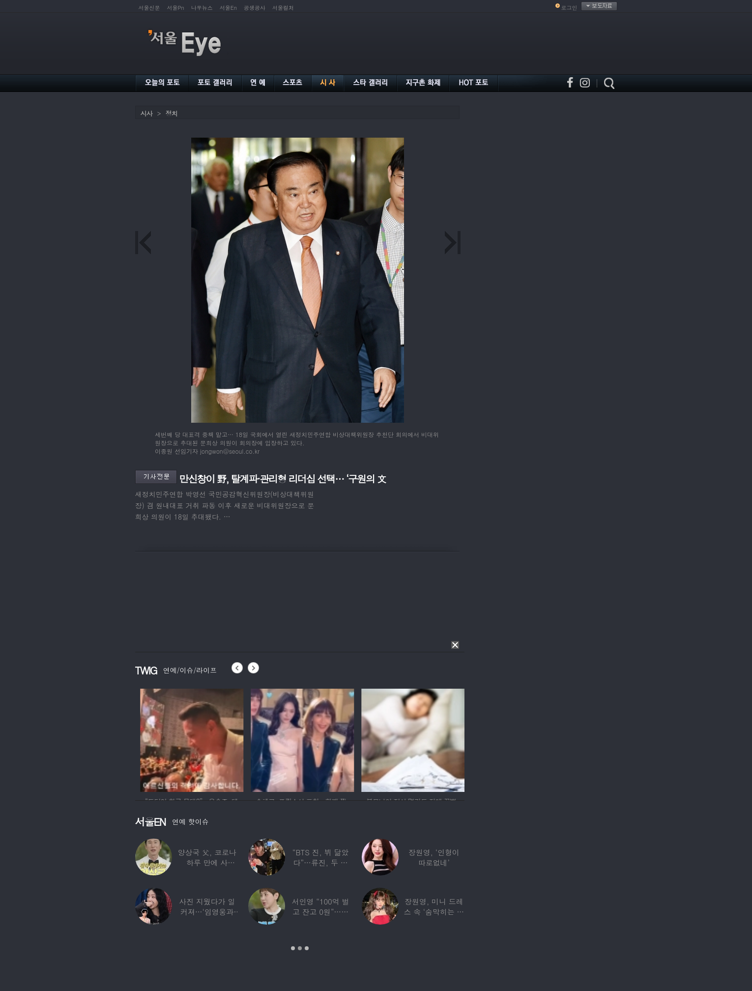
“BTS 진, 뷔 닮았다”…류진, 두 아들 (320, 862)
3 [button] (307, 948)
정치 (171, 113)
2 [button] (300, 948)
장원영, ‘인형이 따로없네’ (434, 857)
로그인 (569, 7)
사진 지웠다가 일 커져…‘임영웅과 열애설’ (207, 911)
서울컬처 (283, 7)
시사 (146, 113)
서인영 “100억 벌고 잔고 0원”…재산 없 (320, 911)
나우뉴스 (202, 7)
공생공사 (254, 7)
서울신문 (149, 7)
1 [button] (293, 948)
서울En (228, 7)
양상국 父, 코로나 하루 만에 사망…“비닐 (207, 862)
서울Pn (175, 7)
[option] (227, 738)
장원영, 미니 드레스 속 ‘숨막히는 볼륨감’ (434, 911)
